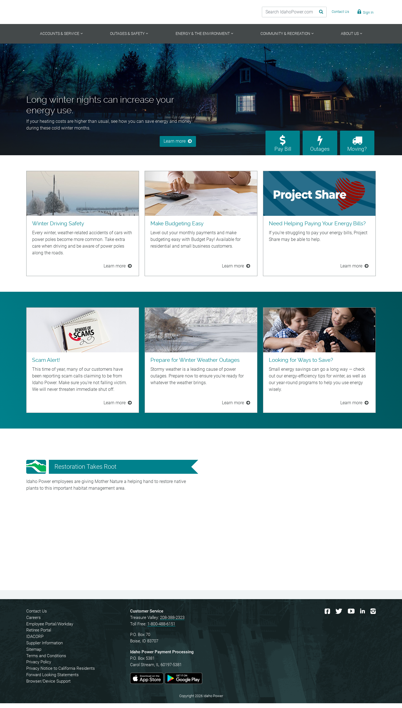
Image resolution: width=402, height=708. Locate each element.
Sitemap (33, 654)
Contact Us (36, 616)
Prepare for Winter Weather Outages (195, 365)
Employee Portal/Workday (49, 628)
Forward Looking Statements (52, 679)
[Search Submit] (314, 12)
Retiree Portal (38, 635)
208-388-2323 (172, 622)
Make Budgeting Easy (177, 228)
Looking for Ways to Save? (301, 365)
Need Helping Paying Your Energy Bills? (317, 228)
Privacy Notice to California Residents (60, 673)
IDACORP (35, 641)
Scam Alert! (46, 365)
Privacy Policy (38, 666)
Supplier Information (44, 647)
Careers (33, 622)
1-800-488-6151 (161, 628)
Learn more (175, 141)
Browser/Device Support (48, 685)
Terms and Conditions (46, 660)
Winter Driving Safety (58, 228)
